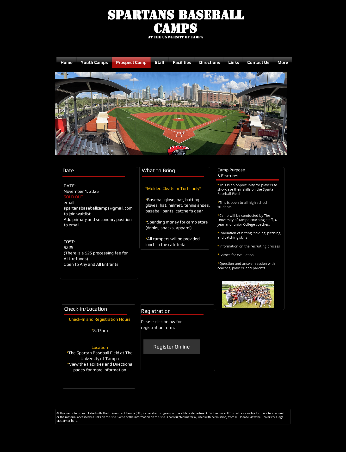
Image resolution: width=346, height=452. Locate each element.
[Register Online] (171, 346)
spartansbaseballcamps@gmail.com (98, 208)
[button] (171, 113)
